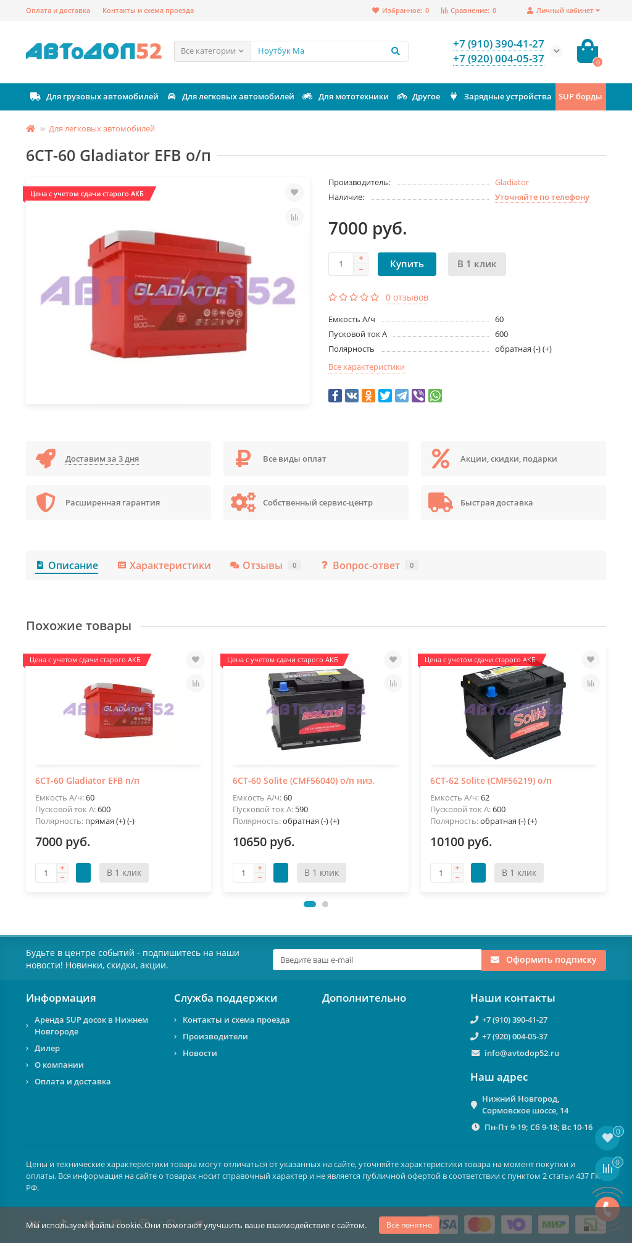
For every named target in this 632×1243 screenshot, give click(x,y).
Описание (66, 565)
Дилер (47, 1048)
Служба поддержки (226, 997)
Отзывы (265, 565)
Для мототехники (345, 96)
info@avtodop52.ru (521, 1052)
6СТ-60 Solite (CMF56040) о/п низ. (304, 780)
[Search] (329, 51)
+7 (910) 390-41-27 (514, 1019)
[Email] (377, 959)
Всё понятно (409, 1225)
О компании (59, 1064)
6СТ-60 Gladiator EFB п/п (87, 780)
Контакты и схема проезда (148, 10)
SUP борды (580, 96)
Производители (215, 1036)
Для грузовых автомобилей (94, 96)
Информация (61, 997)
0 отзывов (407, 297)
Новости (200, 1052)
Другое (418, 96)
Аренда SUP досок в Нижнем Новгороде (91, 1025)
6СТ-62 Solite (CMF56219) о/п (491, 780)
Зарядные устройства (499, 96)
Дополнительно (364, 997)
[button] (310, 904)
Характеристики (164, 565)
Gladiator (512, 182)
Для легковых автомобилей (229, 96)
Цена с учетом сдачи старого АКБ (87, 193)
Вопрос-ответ (369, 565)
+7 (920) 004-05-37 (514, 1036)
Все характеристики (366, 366)
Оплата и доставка (58, 10)
